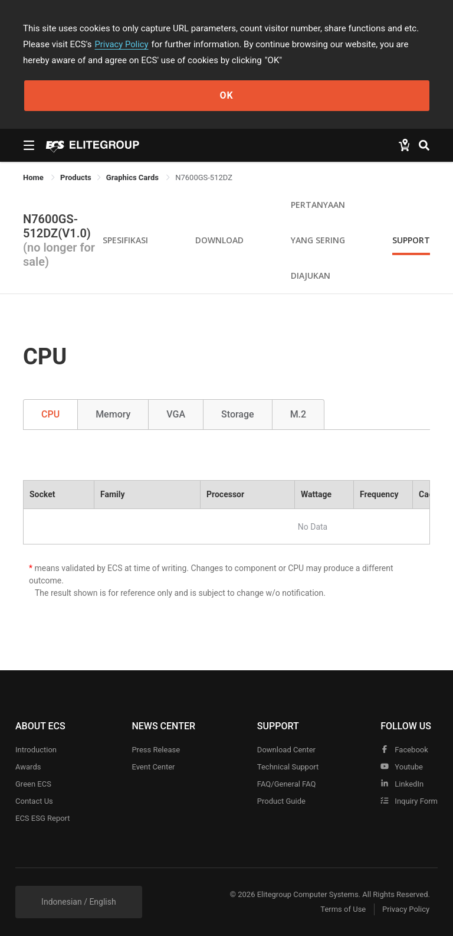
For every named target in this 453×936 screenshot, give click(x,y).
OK (226, 95)
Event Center (153, 766)
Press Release (156, 749)
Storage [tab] (237, 414)
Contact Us (34, 801)
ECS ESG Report (42, 818)
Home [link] (34, 177)
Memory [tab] (113, 414)
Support (411, 240)
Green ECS (33, 784)
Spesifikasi (125, 240)
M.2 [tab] (298, 414)
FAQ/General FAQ (286, 784)
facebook (404, 749)
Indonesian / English (78, 901)
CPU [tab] (50, 414)
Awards (28, 766)
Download (219, 240)
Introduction (36, 749)
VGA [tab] (175, 414)
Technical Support (288, 766)
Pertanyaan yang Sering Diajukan (318, 240)
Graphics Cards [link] (133, 177)
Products (75, 177)
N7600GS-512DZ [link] (203, 177)
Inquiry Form (409, 801)
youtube (401, 766)
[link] (75, 177)
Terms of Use (341, 909)
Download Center (286, 749)
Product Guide (281, 801)
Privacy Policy (122, 44)
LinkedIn (402, 784)
